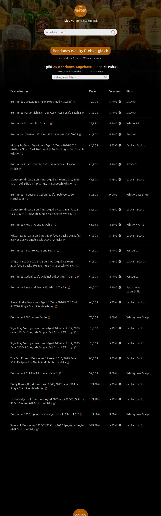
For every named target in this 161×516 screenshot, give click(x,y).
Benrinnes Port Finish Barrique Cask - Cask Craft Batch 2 (45, 112)
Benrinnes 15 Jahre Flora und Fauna (33, 250)
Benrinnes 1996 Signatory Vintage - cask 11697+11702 (44, 414)
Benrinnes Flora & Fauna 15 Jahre (31, 224)
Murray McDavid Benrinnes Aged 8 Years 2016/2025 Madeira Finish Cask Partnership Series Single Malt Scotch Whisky (47, 149)
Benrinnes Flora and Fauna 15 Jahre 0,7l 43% (38, 287)
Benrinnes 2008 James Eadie (28, 317)
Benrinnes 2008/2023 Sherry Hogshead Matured (41, 101)
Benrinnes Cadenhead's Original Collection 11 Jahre (43, 276)
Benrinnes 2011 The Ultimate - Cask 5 (33, 373)
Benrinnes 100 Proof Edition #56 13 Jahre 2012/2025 (44, 134)
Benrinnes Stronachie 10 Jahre (29, 123)
